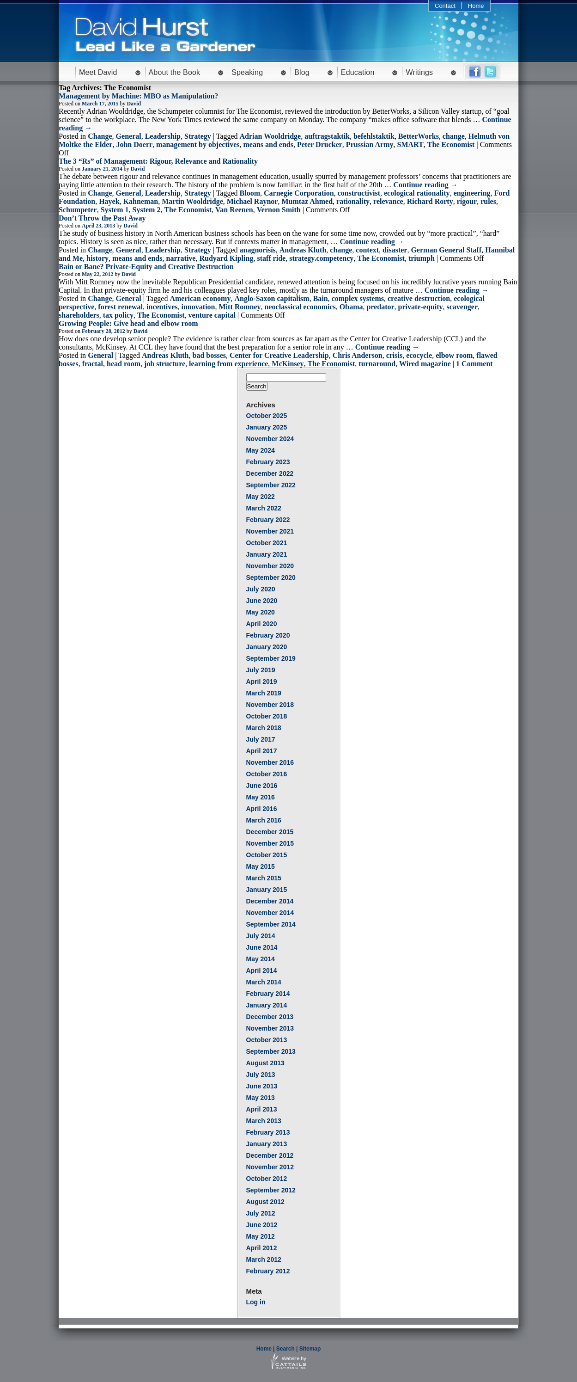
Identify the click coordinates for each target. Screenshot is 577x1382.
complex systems (358, 298)
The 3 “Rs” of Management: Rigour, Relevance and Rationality (158, 161)
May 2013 (260, 1097)
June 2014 (262, 947)
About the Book (174, 72)
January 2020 (266, 647)
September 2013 (271, 1051)
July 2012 (260, 1213)
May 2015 (260, 866)
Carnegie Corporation (299, 193)
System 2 (147, 210)
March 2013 (263, 1120)
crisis (394, 355)
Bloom (250, 193)
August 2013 (265, 1063)
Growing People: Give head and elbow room (128, 323)
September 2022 (271, 485)
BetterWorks (418, 136)
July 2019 (260, 670)
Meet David (98, 72)
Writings (419, 72)
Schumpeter (78, 210)
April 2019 (261, 681)
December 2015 (270, 831)
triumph (421, 258)
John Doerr (134, 144)
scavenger (462, 307)
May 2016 (260, 797)
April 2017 (261, 751)
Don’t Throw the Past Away (102, 218)
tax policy (118, 315)
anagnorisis (258, 250)
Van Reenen (234, 210)
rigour (467, 201)
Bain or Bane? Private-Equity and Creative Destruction (146, 266)
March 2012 (263, 1259)
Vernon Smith (279, 210)
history (97, 258)
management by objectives (197, 144)
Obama (351, 307)
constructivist (359, 193)
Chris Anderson (358, 355)
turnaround (376, 364)
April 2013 (261, 1109)
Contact (445, 5)
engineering (472, 193)
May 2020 (260, 612)
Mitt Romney (240, 307)
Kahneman (140, 201)
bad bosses (209, 355)
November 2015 (270, 843)
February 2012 (268, 1271)
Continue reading (425, 185)
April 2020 (261, 623)
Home (476, 5)
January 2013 (266, 1144)
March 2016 (263, 820)
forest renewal (120, 307)
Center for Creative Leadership (279, 355)
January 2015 (266, 889)
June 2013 (262, 1086)
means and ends (268, 144)
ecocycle (419, 355)
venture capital (212, 315)
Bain (320, 298)
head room (123, 364)
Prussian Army (370, 144)
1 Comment (474, 364)
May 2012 (260, 1236)
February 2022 (268, 519)
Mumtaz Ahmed (307, 201)
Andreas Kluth (303, 250)
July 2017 (260, 739)
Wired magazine (425, 364)
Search (285, 1348)
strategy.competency (321, 258)
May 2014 (260, 959)
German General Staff (446, 250)
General (128, 136)
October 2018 (266, 716)
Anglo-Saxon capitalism (271, 298)
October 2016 (266, 774)
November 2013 (270, 1028)
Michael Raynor (252, 201)
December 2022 (270, 473)
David (134, 103)
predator (380, 307)
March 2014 (263, 982)
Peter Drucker (319, 144)
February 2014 (268, 993)
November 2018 (270, 704)
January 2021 (266, 554)
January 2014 (266, 1005)
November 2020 (270, 566)
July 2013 (260, 1074)
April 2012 (261, 1248)
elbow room (454, 355)
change (454, 136)
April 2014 (261, 970)
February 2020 (268, 635)
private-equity (420, 307)
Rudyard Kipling (226, 258)
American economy (200, 298)
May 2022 (260, 496)
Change (100, 136)
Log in (256, 1302)
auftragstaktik (327, 136)
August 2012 (265, 1201)
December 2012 (270, 1155)
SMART (410, 144)
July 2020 (260, 589)
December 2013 (270, 1016)
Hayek (109, 201)
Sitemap (310, 1348)
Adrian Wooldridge (270, 136)
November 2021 (270, 531)
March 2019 (263, 693)
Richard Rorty (430, 201)
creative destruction (419, 298)
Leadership (163, 136)
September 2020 (271, 577)
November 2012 (270, 1167)
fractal (92, 364)
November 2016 (270, 762)
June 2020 (262, 600)
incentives (162, 307)
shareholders (79, 315)
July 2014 (260, 936)
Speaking (247, 72)
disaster (395, 250)
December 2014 (270, 901)
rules (488, 201)
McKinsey (288, 364)
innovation (198, 307)
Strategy (197, 136)
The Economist (451, 144)
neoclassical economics (300, 307)
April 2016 (261, 808)
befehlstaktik (374, 136)
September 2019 (271, 658)
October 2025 (266, 415)
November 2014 (270, 912)
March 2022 (263, 508)
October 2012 (266, 1178)
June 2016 (262, 785)
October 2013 (266, 1040)
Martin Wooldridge (192, 201)
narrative (180, 258)
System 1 (115, 210)
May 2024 (260, 450)
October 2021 (266, 543)
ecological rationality (417, 193)
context (367, 250)
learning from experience (228, 364)
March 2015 (263, 878)
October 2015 (266, 855)
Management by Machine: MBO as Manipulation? (138, 96)
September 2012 (271, 1190)
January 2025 (266, 427)
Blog (302, 72)
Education (358, 72)
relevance (388, 201)
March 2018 (263, 727)
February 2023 (268, 462)
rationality (353, 201)
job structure (164, 364)
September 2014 (271, 924)
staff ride (271, 258)
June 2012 (262, 1224)
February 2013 (268, 1132)
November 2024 (270, 438)
